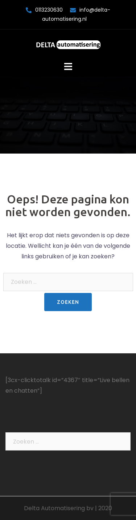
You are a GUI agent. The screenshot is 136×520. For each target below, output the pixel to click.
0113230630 (49, 9)
